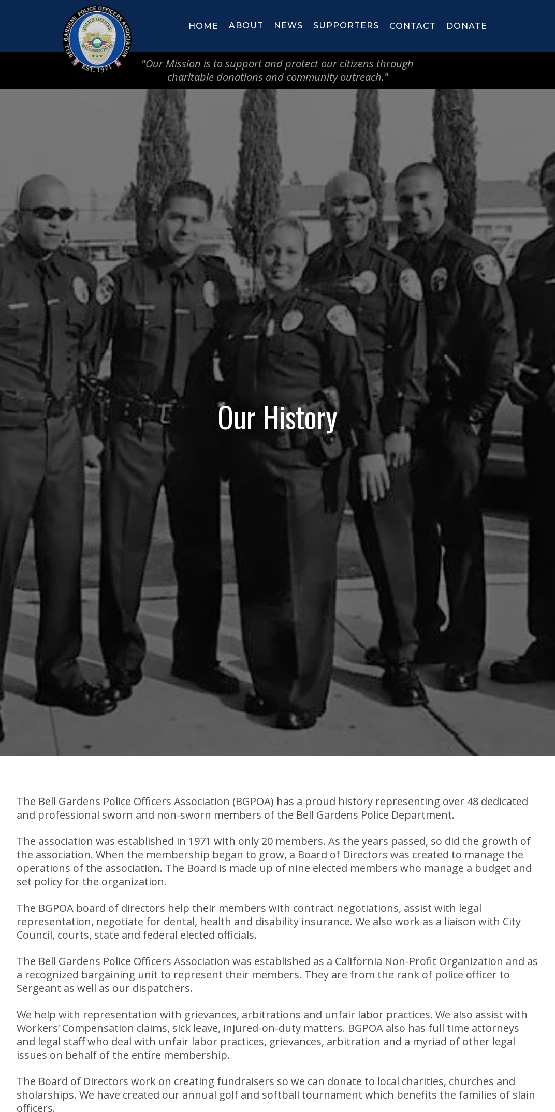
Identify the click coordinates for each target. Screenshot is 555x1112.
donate (466, 26)
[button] (246, 26)
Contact (412, 26)
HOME (203, 26)
